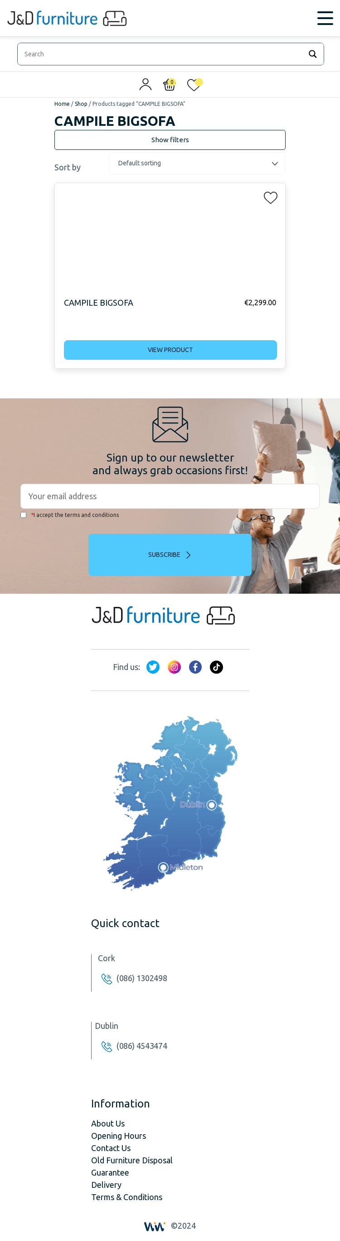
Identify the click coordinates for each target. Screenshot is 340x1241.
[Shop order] (197, 163)
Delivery (106, 1184)
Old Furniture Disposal (132, 1160)
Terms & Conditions (126, 1196)
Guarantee (110, 1172)
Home (62, 104)
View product (170, 349)
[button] (268, 196)
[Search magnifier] (313, 54)
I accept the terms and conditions (69, 515)
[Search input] (162, 54)
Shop (81, 104)
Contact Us (111, 1147)
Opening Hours (118, 1135)
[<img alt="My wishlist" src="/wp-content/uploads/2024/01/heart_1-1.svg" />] (194, 86)
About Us (108, 1123)
